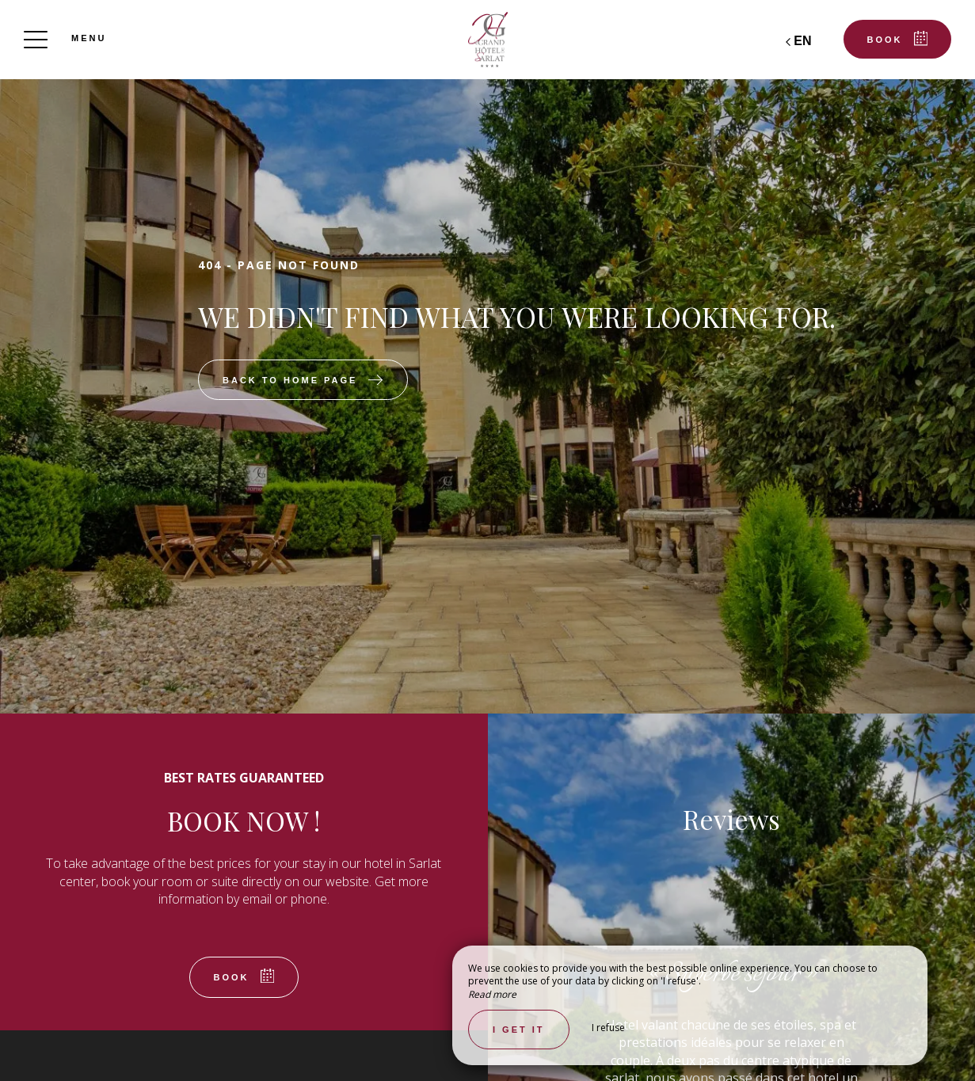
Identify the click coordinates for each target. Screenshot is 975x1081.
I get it (519, 1029)
